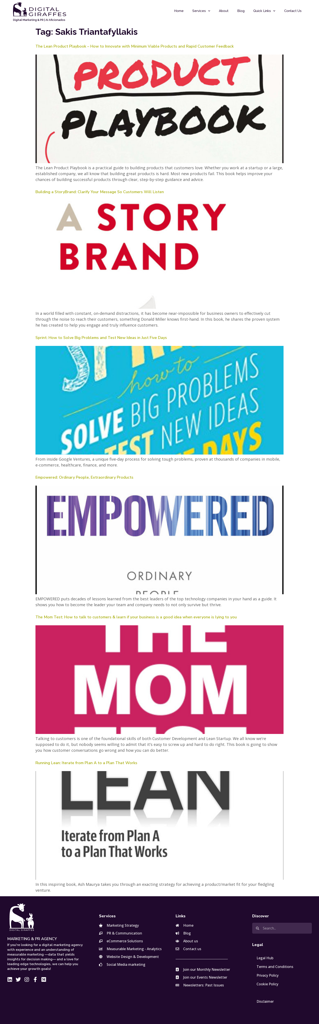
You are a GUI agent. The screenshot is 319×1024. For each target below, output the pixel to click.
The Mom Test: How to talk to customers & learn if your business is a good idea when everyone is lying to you (136, 617)
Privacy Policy (268, 975)
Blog (241, 11)
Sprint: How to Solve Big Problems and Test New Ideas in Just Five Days (101, 337)
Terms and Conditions (275, 966)
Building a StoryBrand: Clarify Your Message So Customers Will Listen (99, 191)
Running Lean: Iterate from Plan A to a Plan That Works (86, 762)
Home (179, 11)
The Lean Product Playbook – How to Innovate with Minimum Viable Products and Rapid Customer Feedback (134, 46)
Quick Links (264, 11)
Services (201, 11)
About (223, 11)
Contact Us (293, 11)
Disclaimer (265, 1001)
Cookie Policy (267, 984)
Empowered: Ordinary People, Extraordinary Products (84, 477)
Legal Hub (265, 958)
